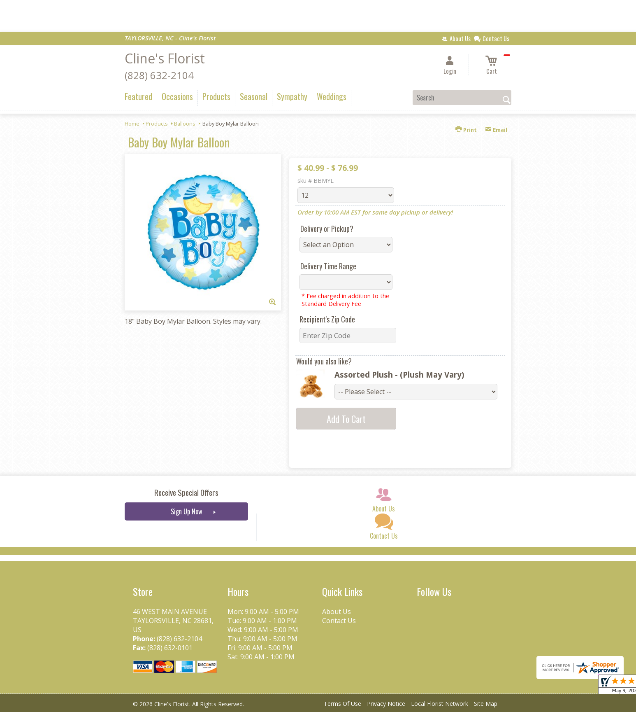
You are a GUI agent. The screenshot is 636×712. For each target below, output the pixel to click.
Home (132, 123)
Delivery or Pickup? (326, 228)
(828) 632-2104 (159, 75)
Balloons (184, 123)
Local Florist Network (439, 703)
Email (496, 129)
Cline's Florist (165, 58)
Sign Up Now (186, 511)
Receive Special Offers (186, 492)
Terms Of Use (342, 703)
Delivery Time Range (328, 266)
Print (466, 129)
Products (157, 123)
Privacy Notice (386, 703)
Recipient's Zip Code (327, 319)
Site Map (485, 703)
